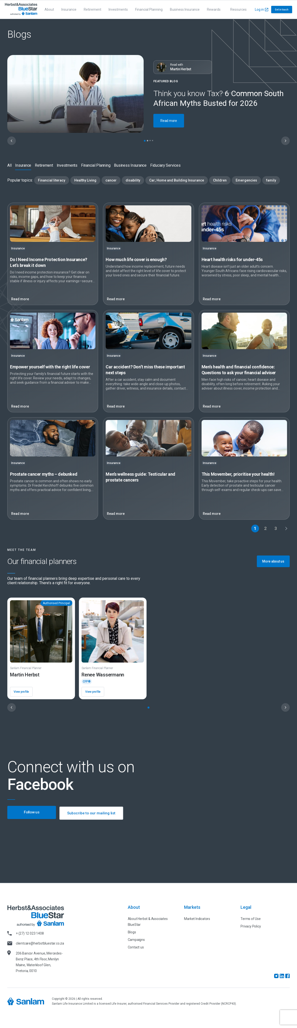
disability (133, 180)
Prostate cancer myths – (43, 474)
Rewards (214, 9)
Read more (168, 121)
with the (50, 366)
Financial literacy (51, 180)
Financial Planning (149, 9)
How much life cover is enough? (136, 259)
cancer (111, 180)
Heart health (232, 259)
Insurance (68, 9)
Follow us (31, 813)
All (9, 165)
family (271, 180)
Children (220, 180)
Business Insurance (185, 9)
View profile (21, 691)
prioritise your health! (238, 474)
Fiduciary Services (165, 165)
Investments (118, 9)
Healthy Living (85, 180)
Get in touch (281, 9)
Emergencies (246, 180)
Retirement (92, 9)
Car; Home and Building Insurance (176, 180)
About (49, 9)
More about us (273, 561)
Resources (238, 9)
